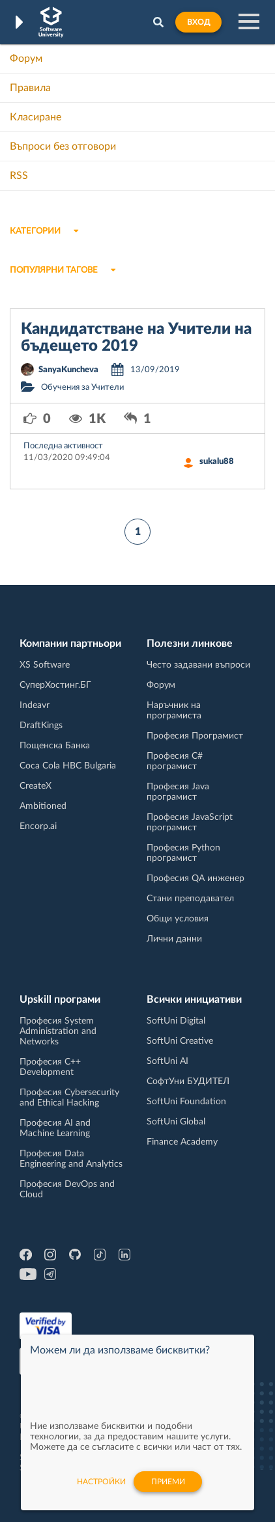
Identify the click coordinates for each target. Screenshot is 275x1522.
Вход (198, 22)
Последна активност (63, 446)
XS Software (45, 665)
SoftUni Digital (176, 1021)
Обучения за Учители (82, 387)
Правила (30, 88)
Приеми (168, 1489)
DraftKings (41, 725)
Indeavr (35, 705)
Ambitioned (43, 806)
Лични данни (174, 939)
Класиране (35, 117)
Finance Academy (182, 1142)
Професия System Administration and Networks (58, 1031)
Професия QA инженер (195, 878)
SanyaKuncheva (68, 370)
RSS (19, 175)
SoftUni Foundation (186, 1101)
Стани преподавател (190, 898)
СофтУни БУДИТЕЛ (188, 1081)
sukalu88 (216, 461)
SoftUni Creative (180, 1041)
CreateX (35, 786)
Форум (26, 58)
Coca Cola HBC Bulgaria (68, 765)
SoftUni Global (176, 1121)
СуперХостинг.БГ (55, 685)
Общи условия (178, 918)
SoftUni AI (167, 1061)
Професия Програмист (195, 736)
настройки (101, 1489)
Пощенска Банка (55, 745)
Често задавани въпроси (198, 665)
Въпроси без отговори (63, 146)
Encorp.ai (38, 826)
